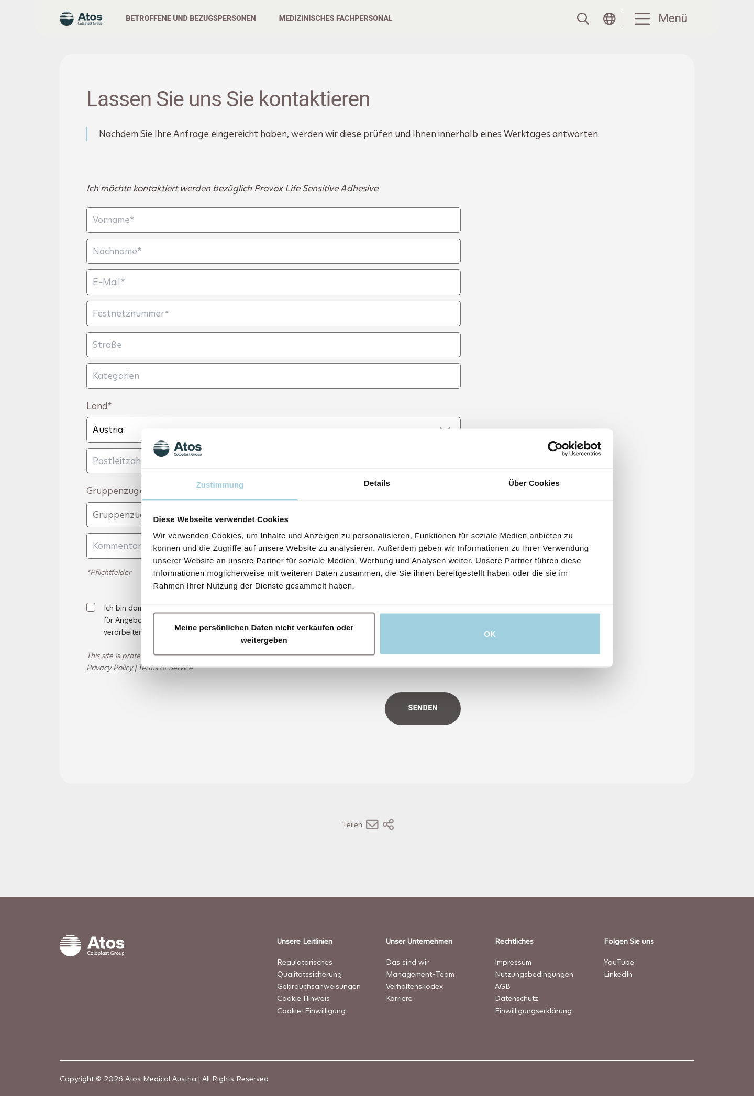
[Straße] (273, 365)
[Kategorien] (273, 396)
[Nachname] (273, 272)
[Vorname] (273, 240)
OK (490, 633)
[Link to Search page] (582, 28)
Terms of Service (165, 687)
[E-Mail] (273, 302)
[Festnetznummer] (273, 334)
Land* (99, 426)
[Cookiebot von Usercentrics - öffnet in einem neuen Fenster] (555, 448)
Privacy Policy (109, 687)
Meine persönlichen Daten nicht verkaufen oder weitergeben (263, 633)
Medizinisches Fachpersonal (356, 28)
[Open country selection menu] (609, 28)
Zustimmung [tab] (220, 484)
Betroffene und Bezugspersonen (211, 28)
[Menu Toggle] (658, 29)
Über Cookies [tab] (534, 483)
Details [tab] (377, 483)
